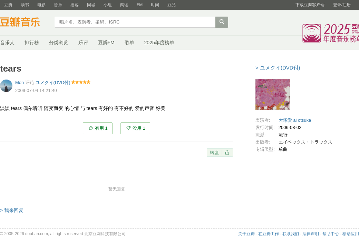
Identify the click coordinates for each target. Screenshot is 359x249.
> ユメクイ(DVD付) (277, 68)
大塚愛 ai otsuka (295, 120)
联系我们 (290, 233)
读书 (25, 4)
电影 (41, 4)
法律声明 (310, 233)
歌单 (129, 42)
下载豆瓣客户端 (309, 4)
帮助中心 (330, 233)
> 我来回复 (11, 210)
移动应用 (350, 233)
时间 (155, 4)
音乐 (58, 4)
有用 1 (101, 128)
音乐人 (7, 42)
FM (140, 4)
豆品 (171, 4)
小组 (108, 4)
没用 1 (139, 128)
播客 (74, 4)
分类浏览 (58, 42)
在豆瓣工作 (268, 233)
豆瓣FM (106, 42)
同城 (91, 4)
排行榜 (32, 42)
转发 (214, 152)
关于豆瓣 (246, 233)
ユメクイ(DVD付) (53, 82)
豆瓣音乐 (25, 23)
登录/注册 (342, 4)
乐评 (83, 42)
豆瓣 (8, 4)
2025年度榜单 (159, 42)
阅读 (124, 4)
